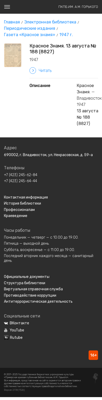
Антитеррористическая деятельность (38, 301)
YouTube (14, 330)
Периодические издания (29, 28)
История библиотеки (22, 203)
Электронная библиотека (50, 22)
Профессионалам (19, 210)
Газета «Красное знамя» (29, 34)
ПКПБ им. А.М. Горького (78, 7)
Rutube (13, 337)
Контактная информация (26, 197)
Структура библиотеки (24, 283)
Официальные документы (26, 276)
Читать (40, 70)
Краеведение (15, 216)
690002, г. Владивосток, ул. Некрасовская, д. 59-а (48, 155)
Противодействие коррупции (30, 295)
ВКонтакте (16, 323)
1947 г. (66, 34)
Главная (12, 22)
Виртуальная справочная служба (33, 289)
